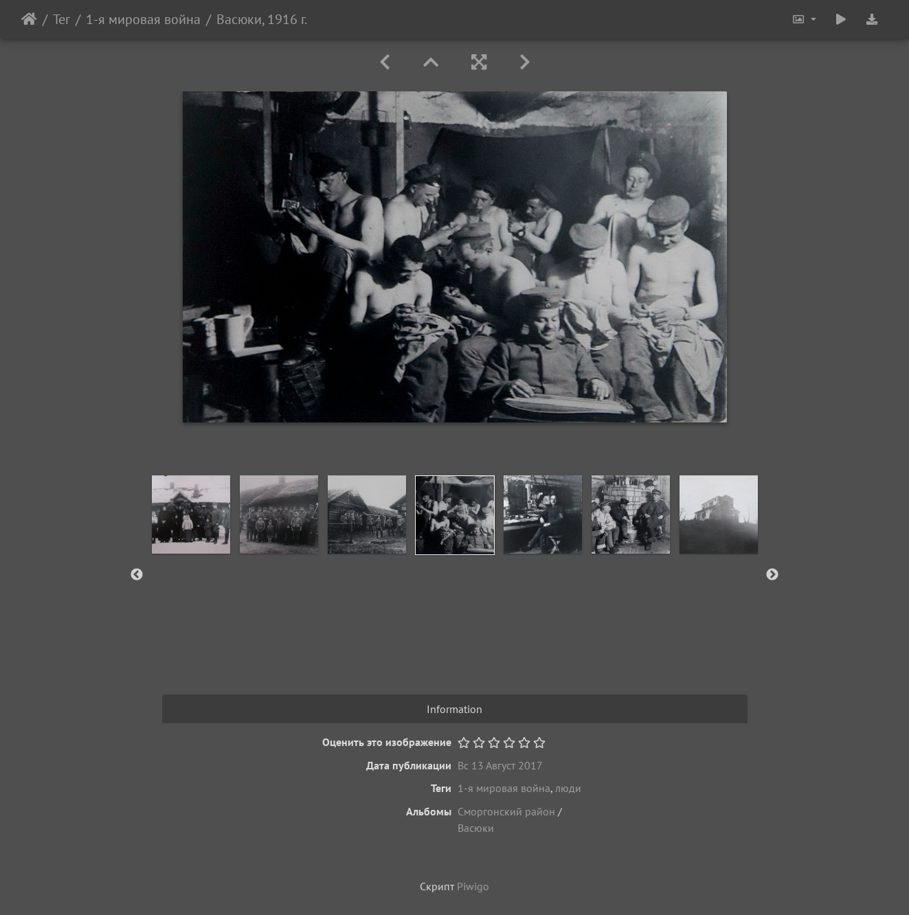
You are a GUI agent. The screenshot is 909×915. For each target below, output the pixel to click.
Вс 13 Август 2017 (500, 765)
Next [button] (772, 575)
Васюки (476, 828)
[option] (191, 514)
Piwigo (473, 886)
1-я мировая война (143, 19)
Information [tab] (454, 709)
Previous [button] (137, 575)
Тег (61, 19)
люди (568, 788)
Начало (29, 19)
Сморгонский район (506, 811)
